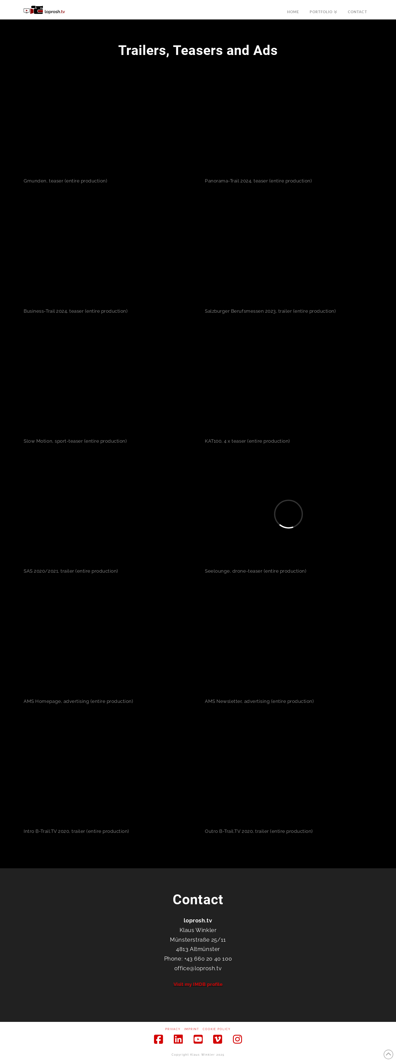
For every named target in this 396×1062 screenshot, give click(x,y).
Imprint (191, 1029)
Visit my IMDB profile (198, 984)
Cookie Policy (217, 1029)
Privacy (173, 1029)
